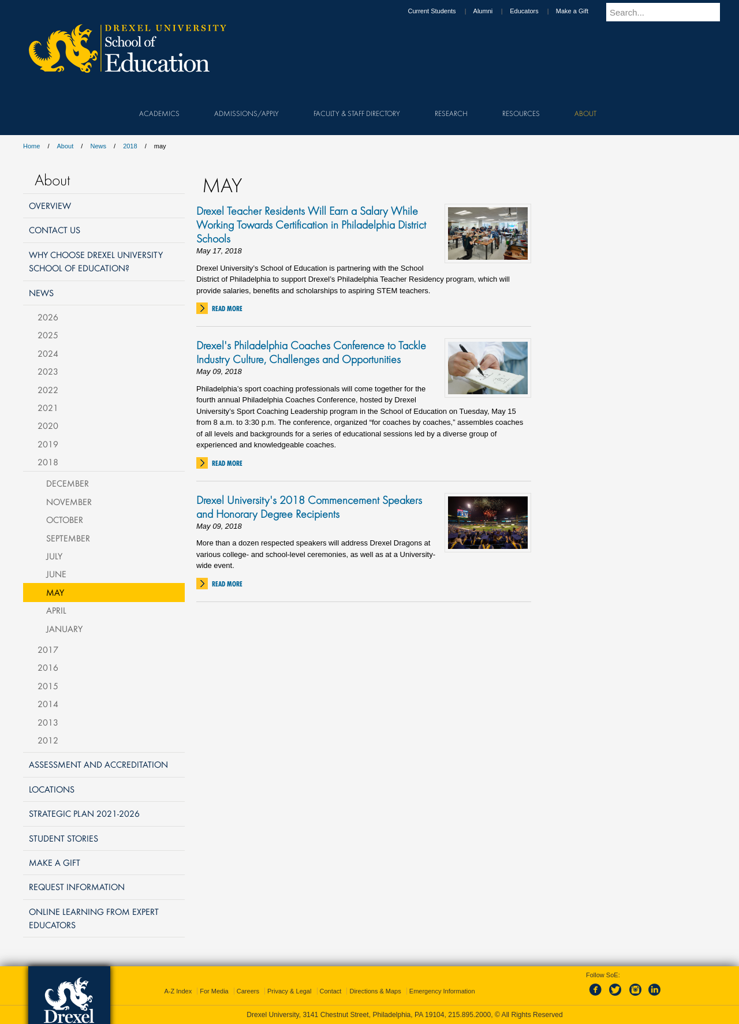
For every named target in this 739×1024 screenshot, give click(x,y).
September (68, 538)
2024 (48, 353)
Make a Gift (583, 11)
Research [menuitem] (451, 113)
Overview (50, 205)
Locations (51, 789)
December (67, 483)
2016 (48, 667)
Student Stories (63, 838)
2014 (48, 703)
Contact (331, 991)
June (56, 574)
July (54, 556)
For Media (214, 991)
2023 (48, 371)
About (65, 146)
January (64, 628)
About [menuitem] (585, 113)
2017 (48, 649)
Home (31, 146)
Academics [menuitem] (159, 113)
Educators (535, 11)
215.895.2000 (469, 1015)
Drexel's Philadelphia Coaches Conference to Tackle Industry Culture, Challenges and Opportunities (311, 352)
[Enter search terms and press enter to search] (669, 12)
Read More (227, 308)
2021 (48, 407)
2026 (48, 317)
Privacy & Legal (289, 991)
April (56, 610)
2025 (48, 335)
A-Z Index (178, 991)
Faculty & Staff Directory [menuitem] (356, 113)
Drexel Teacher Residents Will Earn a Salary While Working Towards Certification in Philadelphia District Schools (311, 224)
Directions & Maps (375, 991)
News (98, 146)
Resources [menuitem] (521, 113)
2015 (48, 686)
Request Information (77, 886)
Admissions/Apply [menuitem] (246, 113)
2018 (130, 146)
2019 (48, 444)
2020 (48, 425)
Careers (248, 991)
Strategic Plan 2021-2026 (84, 813)
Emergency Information (442, 991)
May (55, 592)
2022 (48, 389)
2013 (48, 722)
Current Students (442, 11)
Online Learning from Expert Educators (94, 918)
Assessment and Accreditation (98, 764)
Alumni (494, 11)
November (69, 501)
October (64, 519)
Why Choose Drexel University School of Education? (96, 261)
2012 (48, 740)
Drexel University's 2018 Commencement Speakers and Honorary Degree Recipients (309, 507)
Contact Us (54, 230)
